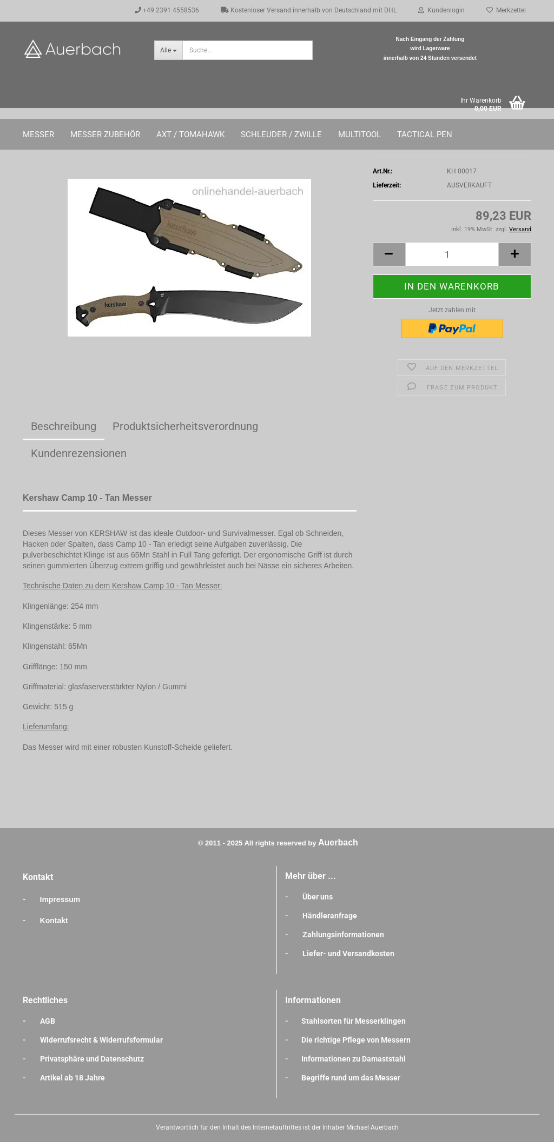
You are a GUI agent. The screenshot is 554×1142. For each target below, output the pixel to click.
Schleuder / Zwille (281, 134)
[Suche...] (168, 50)
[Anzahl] (452, 254)
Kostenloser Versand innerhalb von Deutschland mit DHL (309, 10)
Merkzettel (506, 10)
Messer (38, 134)
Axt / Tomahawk (190, 134)
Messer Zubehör (105, 134)
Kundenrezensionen (79, 453)
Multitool (359, 134)
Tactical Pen (424, 134)
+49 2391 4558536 (167, 10)
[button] (389, 254)
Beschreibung (63, 426)
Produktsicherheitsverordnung (185, 426)
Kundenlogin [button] (441, 10)
